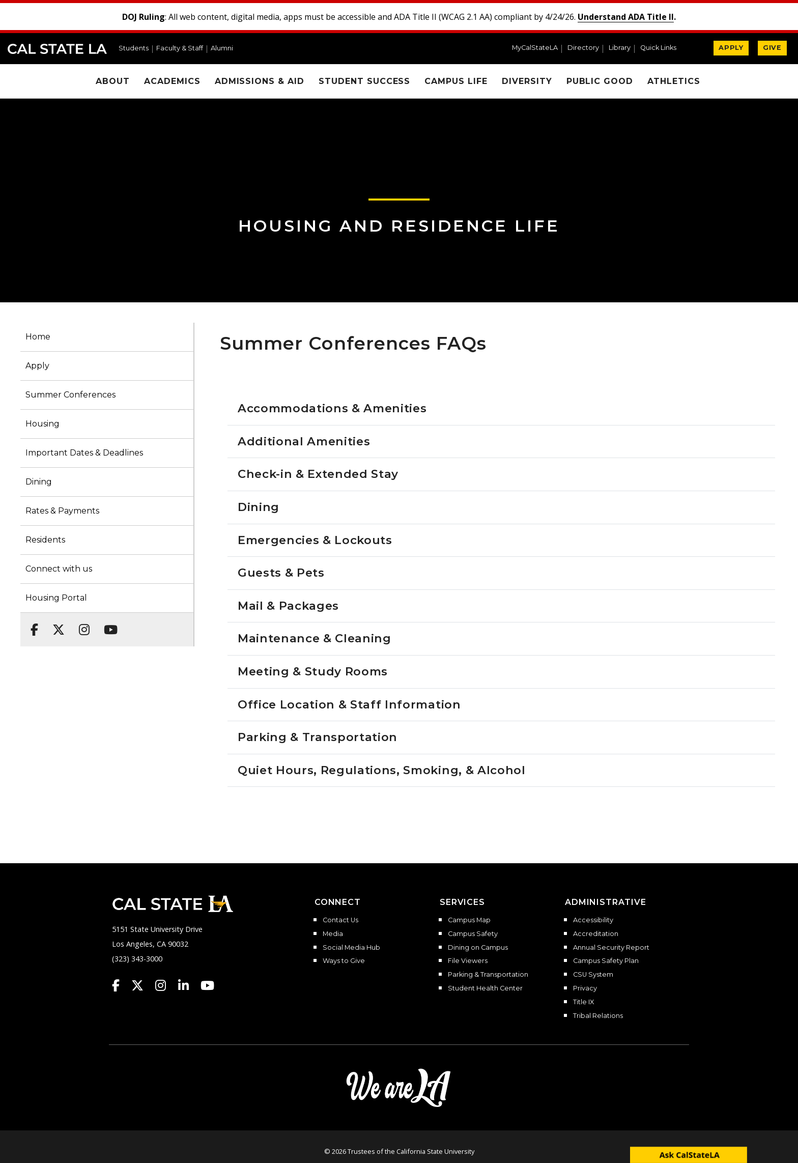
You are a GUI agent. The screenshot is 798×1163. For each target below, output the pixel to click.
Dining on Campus (478, 947)
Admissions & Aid (259, 81)
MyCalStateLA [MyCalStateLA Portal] (535, 48)
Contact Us (340, 920)
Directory (583, 48)
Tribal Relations (598, 1015)
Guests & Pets (281, 572)
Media (333, 934)
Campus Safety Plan (606, 961)
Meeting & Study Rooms (313, 671)
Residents (45, 540)
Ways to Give (344, 961)
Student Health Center (485, 988)
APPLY (731, 47)
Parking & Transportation (317, 737)
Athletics (673, 81)
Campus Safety (473, 934)
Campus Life (456, 81)
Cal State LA (57, 49)
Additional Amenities (304, 441)
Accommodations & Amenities (332, 408)
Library (620, 48)
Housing (42, 424)
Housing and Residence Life (399, 226)
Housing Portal (56, 598)
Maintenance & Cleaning (314, 638)
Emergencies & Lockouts (315, 540)
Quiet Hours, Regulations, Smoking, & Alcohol (382, 770)
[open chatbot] (688, 1154)
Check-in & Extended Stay (318, 474)
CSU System (593, 974)
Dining (38, 482)
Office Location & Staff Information (349, 704)
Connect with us (58, 569)
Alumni (222, 48)
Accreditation (595, 934)
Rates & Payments (62, 511)
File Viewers (468, 961)
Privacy (585, 988)
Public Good (600, 81)
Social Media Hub (351, 947)
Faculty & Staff (179, 48)
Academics (172, 81)
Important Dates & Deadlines (84, 453)
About (113, 81)
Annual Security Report (611, 947)
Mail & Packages (288, 606)
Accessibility (593, 920)
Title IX (583, 1002)
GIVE (772, 47)
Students (134, 48)
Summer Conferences (70, 395)
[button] (662, 49)
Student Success (364, 81)
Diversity (527, 81)
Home (37, 337)
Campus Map (469, 920)
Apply (37, 366)
